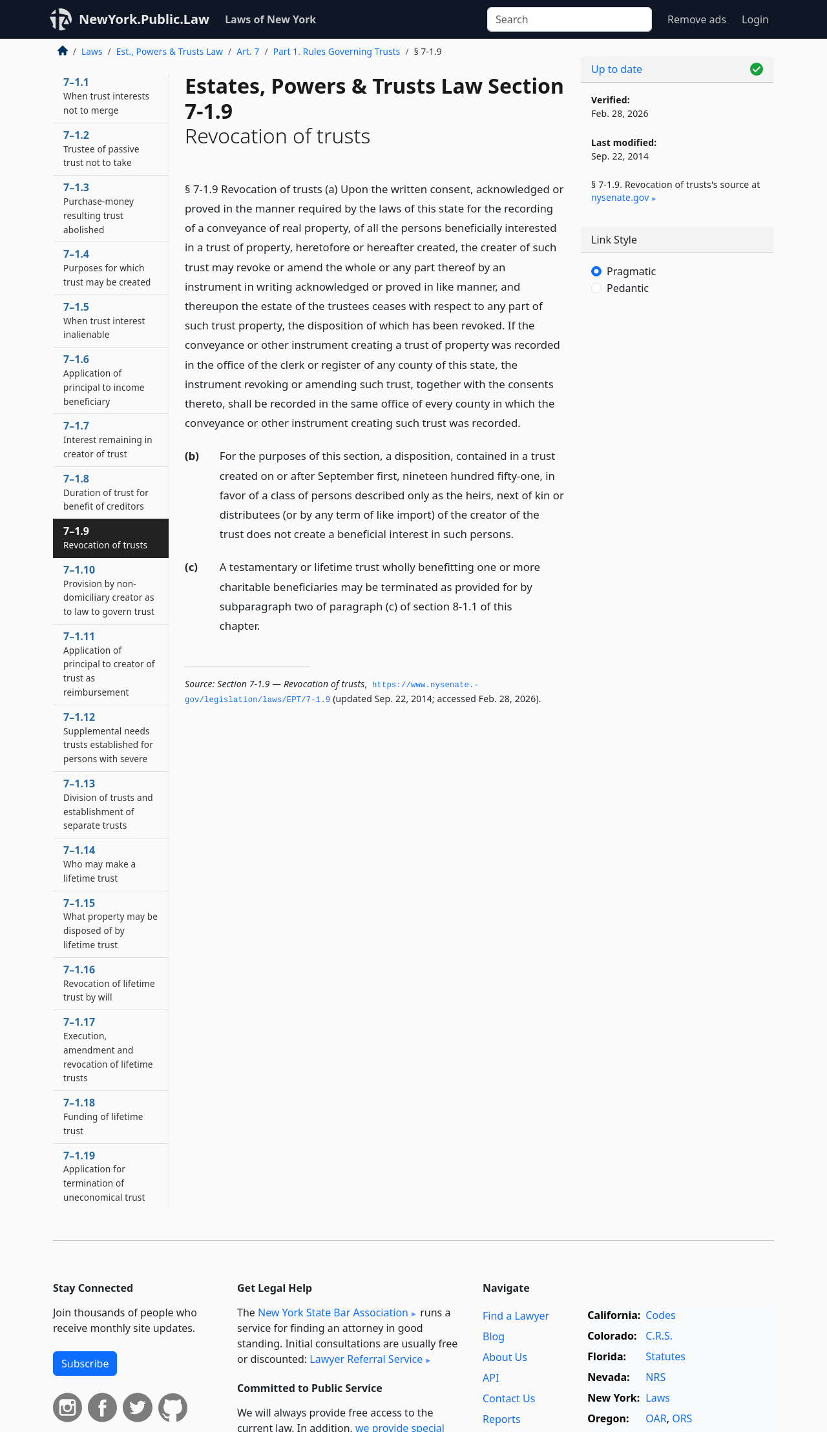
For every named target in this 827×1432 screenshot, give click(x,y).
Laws (92, 51)
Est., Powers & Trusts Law (169, 51)
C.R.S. (659, 1336)
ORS (682, 1418)
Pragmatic (631, 271)
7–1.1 (106, 95)
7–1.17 (108, 1049)
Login (755, 19)
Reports (502, 1419)
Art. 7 (247, 51)
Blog (494, 1336)
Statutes (665, 1356)
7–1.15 (110, 923)
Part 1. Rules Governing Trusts (337, 51)
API (491, 1378)
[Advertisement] (677, 520)
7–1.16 (109, 983)
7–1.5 (104, 320)
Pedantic (628, 288)
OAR (655, 1418)
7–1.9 (105, 537)
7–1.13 (108, 803)
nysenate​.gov (620, 197)
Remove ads (696, 19)
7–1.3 (98, 207)
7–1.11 (109, 663)
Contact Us (509, 1398)
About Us (505, 1357)
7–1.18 (103, 1116)
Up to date (616, 69)
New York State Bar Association (333, 1312)
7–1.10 (108, 590)
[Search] (569, 19)
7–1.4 (107, 267)
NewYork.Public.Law (144, 19)
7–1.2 (101, 148)
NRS (655, 1377)
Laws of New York (270, 19)
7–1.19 (104, 1175)
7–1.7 (107, 439)
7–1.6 (104, 379)
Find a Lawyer (516, 1316)
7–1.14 (99, 863)
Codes (660, 1315)
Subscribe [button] (85, 1363)
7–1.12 (108, 737)
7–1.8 (106, 492)
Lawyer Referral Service (366, 1359)
